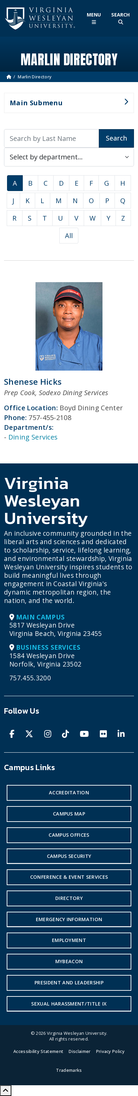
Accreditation (69, 792)
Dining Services (33, 437)
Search (116, 138)
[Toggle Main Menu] (93, 18)
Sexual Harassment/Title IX (69, 1003)
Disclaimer (79, 1051)
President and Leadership (69, 982)
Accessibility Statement (38, 1051)
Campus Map (69, 813)
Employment (69, 940)
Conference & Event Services (69, 877)
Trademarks (69, 1070)
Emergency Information (69, 919)
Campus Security (69, 856)
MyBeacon (69, 961)
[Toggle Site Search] (120, 18)
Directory (69, 898)
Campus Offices (69, 835)
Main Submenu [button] (66, 105)
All (69, 235)
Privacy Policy (110, 1051)
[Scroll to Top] (5, 1090)
